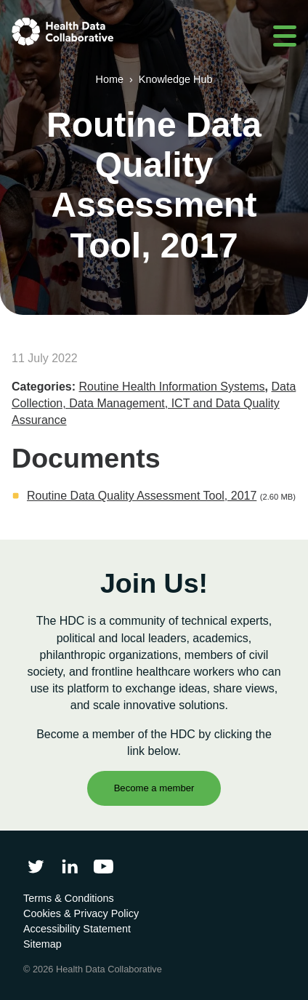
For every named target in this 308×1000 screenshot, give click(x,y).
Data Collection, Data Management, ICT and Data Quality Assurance (154, 403)
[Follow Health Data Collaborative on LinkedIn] (69, 866)
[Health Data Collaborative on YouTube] (103, 866)
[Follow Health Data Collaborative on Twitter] (36, 866)
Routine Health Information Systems (171, 386)
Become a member (154, 788)
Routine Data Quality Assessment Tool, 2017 (141, 495)
